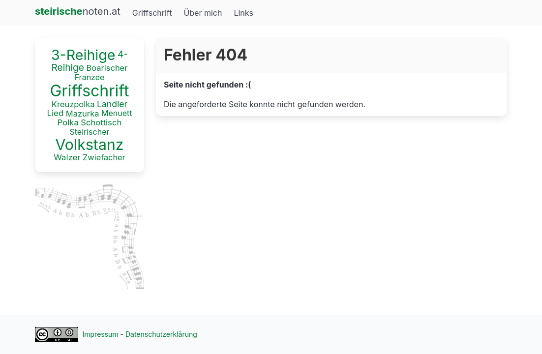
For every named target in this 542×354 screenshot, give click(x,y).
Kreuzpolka (73, 104)
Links (243, 13)
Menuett (116, 113)
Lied (55, 113)
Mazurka (82, 113)
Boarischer (106, 68)
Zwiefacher (104, 157)
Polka (68, 123)
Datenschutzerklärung (161, 334)
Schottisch (101, 123)
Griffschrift (152, 13)
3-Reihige (83, 54)
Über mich (202, 13)
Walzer (67, 157)
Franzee (90, 77)
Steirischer (90, 132)
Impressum (101, 334)
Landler (112, 104)
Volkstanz (90, 144)
